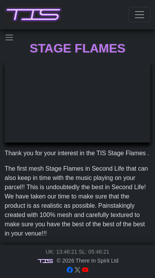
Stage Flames (77, 48)
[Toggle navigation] (139, 14)
